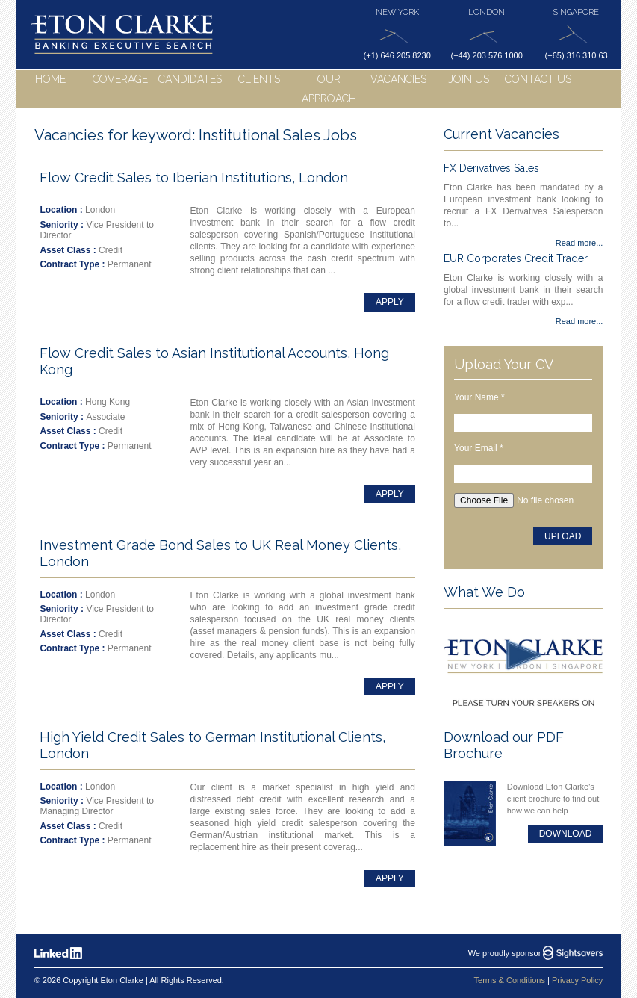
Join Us (468, 79)
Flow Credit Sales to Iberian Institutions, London (194, 177)
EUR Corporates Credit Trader (516, 258)
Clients (259, 79)
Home (50, 79)
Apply (390, 302)
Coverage (120, 79)
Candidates (190, 79)
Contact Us (538, 79)
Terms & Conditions (509, 980)
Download (565, 833)
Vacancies (398, 79)
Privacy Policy (577, 980)
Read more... (579, 242)
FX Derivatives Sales (491, 168)
